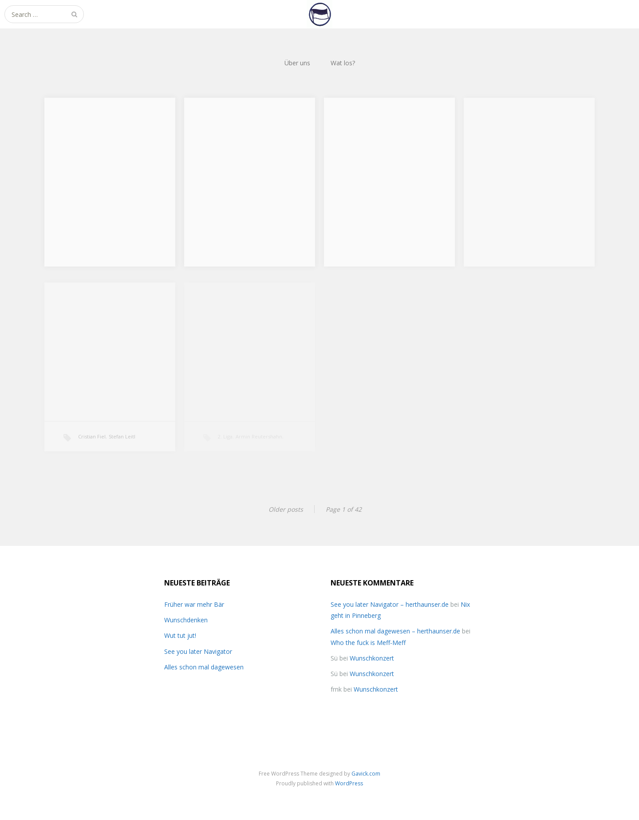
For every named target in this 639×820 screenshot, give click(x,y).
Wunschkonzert (372, 658)
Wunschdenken (186, 620)
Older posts (285, 509)
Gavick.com (365, 773)
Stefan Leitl (122, 436)
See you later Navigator (198, 651)
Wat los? (343, 63)
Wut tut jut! (180, 635)
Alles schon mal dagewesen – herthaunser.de (395, 631)
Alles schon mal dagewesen (204, 667)
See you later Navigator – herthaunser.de (390, 604)
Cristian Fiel (92, 436)
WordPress (349, 783)
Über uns (297, 63)
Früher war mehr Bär (194, 604)
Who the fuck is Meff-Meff (368, 642)
